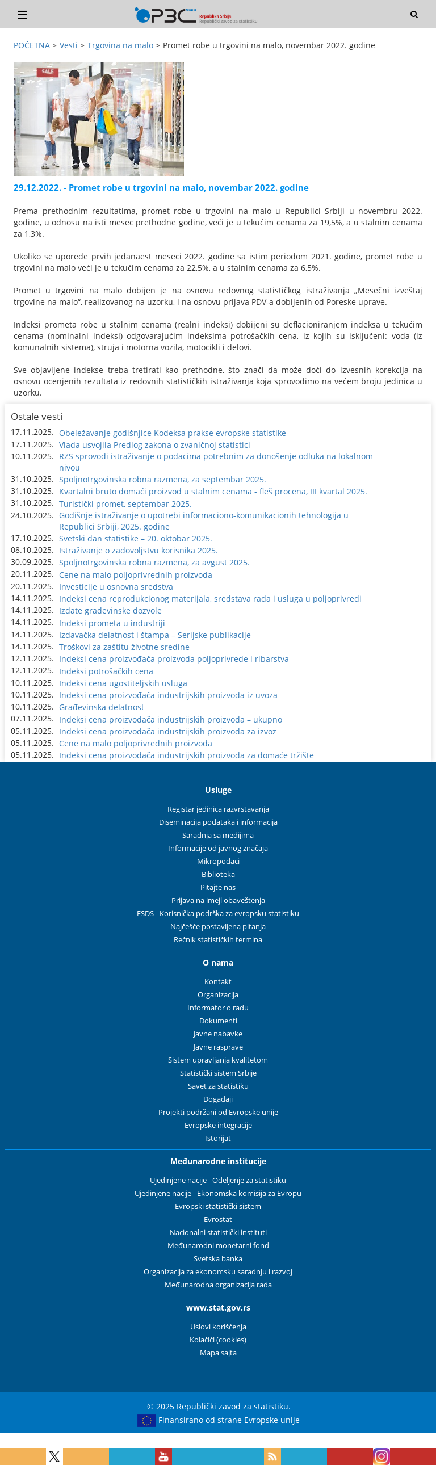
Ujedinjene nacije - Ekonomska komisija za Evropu (218, 1193)
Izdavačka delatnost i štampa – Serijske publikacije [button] (155, 634)
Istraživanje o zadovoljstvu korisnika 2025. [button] (138, 550)
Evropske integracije (218, 1125)
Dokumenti (218, 1021)
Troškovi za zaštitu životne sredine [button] (124, 646)
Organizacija (218, 995)
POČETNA (32, 45)
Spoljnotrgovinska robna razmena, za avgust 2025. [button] (154, 562)
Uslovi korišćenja (218, 1327)
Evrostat (218, 1219)
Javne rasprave (218, 1047)
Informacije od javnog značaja (218, 848)
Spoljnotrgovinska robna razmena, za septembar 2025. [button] (162, 479)
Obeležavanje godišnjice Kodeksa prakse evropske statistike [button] (172, 432)
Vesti (69, 45)
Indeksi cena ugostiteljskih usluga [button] (123, 683)
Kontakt (218, 982)
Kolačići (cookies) (218, 1340)
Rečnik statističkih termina (218, 940)
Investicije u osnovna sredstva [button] (116, 586)
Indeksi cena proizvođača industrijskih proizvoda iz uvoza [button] (168, 695)
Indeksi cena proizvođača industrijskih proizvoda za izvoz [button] (167, 731)
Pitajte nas (218, 887)
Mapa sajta (218, 1353)
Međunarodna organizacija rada (218, 1285)
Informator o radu (218, 1008)
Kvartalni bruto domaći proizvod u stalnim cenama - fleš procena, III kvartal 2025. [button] (213, 491)
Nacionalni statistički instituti (218, 1232)
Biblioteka (218, 874)
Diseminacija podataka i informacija (218, 822)
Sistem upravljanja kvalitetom (218, 1060)
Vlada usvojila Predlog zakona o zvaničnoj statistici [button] (154, 444)
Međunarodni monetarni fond (218, 1245)
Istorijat (218, 1138)
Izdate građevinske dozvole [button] (110, 610)
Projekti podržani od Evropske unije (218, 1112)
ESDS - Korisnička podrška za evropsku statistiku (218, 913)
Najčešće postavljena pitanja (218, 926)
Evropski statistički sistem (218, 1206)
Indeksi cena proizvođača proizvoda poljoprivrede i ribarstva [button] (174, 658)
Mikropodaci (218, 861)
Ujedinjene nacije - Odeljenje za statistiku (218, 1180)
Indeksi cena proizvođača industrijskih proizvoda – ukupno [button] (170, 719)
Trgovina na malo (120, 45)
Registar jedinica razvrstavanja (218, 809)
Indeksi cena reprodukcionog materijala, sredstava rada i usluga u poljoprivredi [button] (210, 598)
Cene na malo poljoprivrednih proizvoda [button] (135, 574)
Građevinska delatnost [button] (101, 707)
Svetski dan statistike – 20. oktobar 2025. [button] (135, 538)
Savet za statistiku (218, 1086)
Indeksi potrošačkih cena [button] (106, 671)
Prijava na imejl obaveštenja (218, 900)
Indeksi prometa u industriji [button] (112, 623)
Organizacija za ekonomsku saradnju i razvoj (218, 1272)
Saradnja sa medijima (218, 835)
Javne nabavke (218, 1034)
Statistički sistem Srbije (218, 1073)
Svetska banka (218, 1258)
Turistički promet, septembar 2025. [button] (125, 503)
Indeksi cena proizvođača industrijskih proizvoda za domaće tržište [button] (186, 755)
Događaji (218, 1099)
